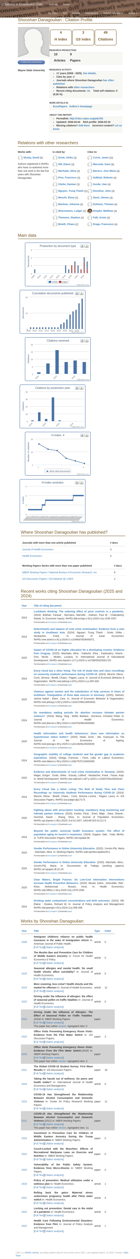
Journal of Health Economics (38, 549)
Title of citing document (49, 605)
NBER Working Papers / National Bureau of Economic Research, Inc (59, 572)
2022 (24, 1211)
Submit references (113, 13)
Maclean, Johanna (68, 204)
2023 (24, 1101)
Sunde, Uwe (100, 184)
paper (70, 622)
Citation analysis (54, 947)
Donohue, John (102, 190)
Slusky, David (31, 157)
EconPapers (60, 106)
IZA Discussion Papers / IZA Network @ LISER (47, 578)
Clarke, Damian (67, 184)
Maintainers (91, 13)
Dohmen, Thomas (103, 204)
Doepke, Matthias (103, 210)
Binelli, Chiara (66, 224)
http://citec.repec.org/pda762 (86, 118)
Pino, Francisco (67, 177)
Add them (84, 125)
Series (66, 4)
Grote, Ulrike (65, 157)
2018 (24, 1084)
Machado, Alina (67, 170)
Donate (76, 13)
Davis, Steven (101, 197)
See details (89, 73)
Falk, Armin (99, 217)
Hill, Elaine (64, 164)
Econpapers (52, 622)
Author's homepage (80, 106)
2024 (24, 957)
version (62, 1026)
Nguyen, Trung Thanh (71, 190)
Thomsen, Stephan (69, 217)
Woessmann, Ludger (70, 210)
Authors (53, 4)
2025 (24, 973)
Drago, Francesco (103, 224)
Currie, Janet (100, 157)
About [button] (133, 13)
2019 (24, 987)
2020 (24, 1036)
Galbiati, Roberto (103, 177)
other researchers (84, 87)
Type (98, 931)
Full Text (39, 947)
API (65, 13)
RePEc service (32, 1252)
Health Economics (32, 555)
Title (38, 931)
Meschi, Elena (66, 197)
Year (26, 605)
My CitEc (53, 13)
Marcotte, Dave (102, 164)
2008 (24, 942)
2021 (24, 1070)
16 (88, 90)
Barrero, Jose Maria (104, 170)
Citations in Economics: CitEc (23, 4)
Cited (109, 931)
